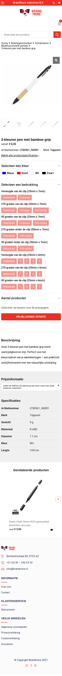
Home (4, 43)
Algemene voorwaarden (14, 627)
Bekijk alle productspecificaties (20, 155)
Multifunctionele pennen (14, 45)
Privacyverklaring (10, 633)
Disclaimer (7, 644)
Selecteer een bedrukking (19, 184)
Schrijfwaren (42, 43)
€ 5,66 (15, 529)
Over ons (6, 587)
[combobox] (27, 34)
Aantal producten (13, 298)
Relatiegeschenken (21, 43)
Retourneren (8, 610)
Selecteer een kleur (15, 166)
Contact (5, 592)
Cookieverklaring (10, 638)
